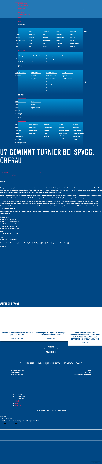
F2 (12, 170)
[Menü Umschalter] (19, 1)
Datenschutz (21, 396)
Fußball (14, 175)
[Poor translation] (15, 424)
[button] (85, 82)
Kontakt (20, 394)
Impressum (21, 399)
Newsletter (51, 352)
